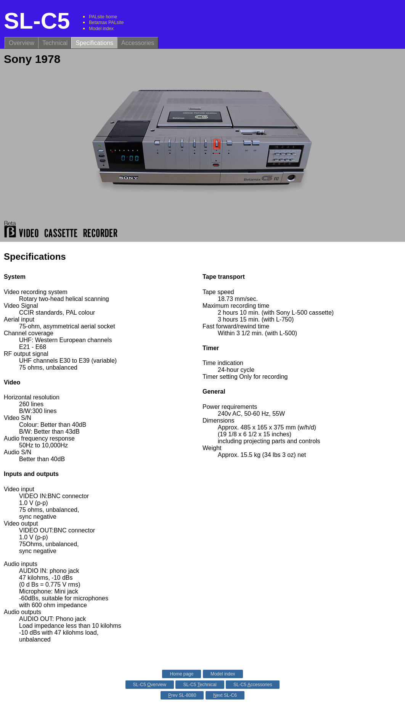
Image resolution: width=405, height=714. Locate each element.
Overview (21, 43)
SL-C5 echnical (199, 684)
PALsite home (103, 16)
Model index (101, 28)
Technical (55, 43)
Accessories (137, 43)
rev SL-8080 (182, 695)
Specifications (94, 43)
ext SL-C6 (225, 695)
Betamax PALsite (106, 22)
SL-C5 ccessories (252, 684)
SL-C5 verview (149, 684)
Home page (181, 674)
